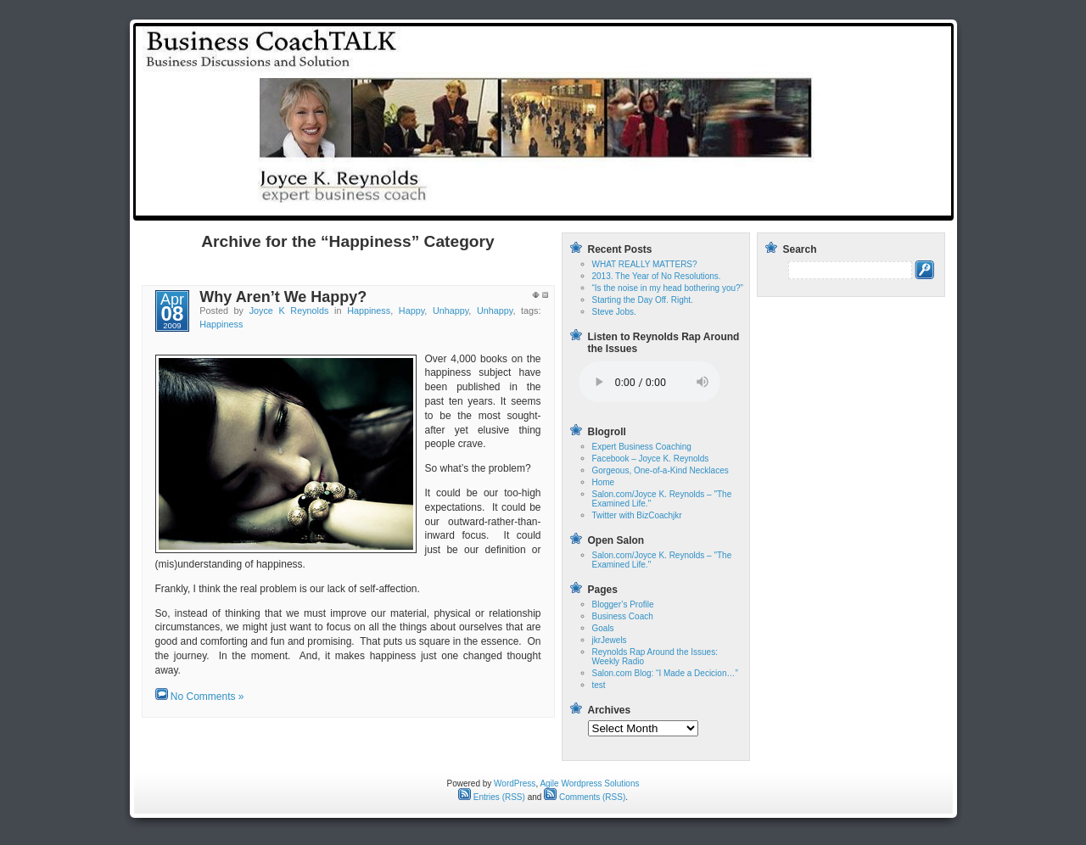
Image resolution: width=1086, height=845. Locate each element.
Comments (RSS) (584, 797)
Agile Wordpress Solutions (589, 783)
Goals (603, 628)
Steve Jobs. (614, 311)
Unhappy (450, 310)
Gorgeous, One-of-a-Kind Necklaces (660, 470)
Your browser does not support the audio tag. (649, 382)
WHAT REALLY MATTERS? (644, 264)
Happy (411, 310)
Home (625, 206)
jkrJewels (609, 640)
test (669, 206)
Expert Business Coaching (641, 446)
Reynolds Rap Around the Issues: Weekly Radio (819, 206)
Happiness (368, 310)
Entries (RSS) (491, 797)
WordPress (514, 783)
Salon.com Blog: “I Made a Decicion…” (665, 673)
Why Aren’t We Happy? (283, 296)
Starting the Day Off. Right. (642, 300)
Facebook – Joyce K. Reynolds (650, 458)
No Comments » (207, 696)
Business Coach (622, 616)
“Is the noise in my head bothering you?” (667, 288)
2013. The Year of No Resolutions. (656, 276)
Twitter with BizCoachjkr (637, 515)
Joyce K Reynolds (289, 310)
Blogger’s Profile (623, 604)
